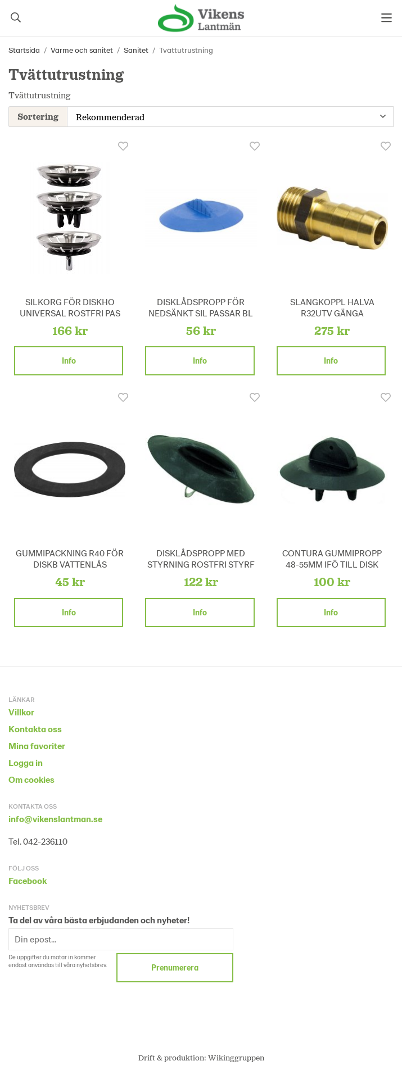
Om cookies (31, 778)
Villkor (21, 710)
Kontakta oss (35, 727)
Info (69, 359)
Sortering (37, 115)
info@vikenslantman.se (55, 817)
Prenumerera (174, 966)
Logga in (25, 761)
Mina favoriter (36, 744)
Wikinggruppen (236, 1056)
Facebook (27, 879)
